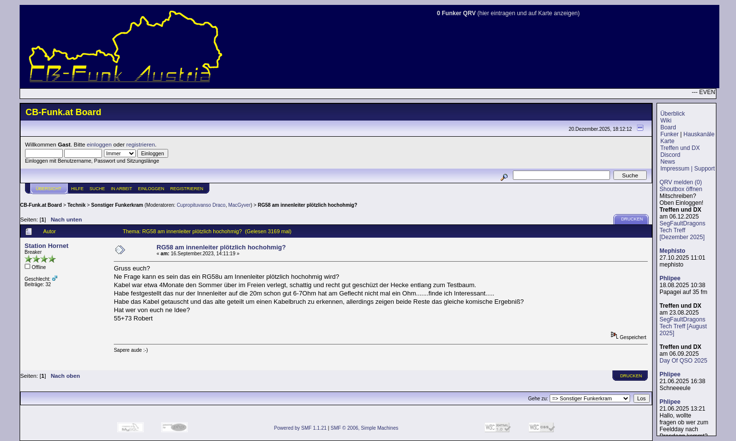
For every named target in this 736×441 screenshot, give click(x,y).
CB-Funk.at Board (41, 205)
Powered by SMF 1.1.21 (300, 428)
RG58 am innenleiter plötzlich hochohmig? (307, 205)
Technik (76, 205)
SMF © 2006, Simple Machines (364, 428)
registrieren (141, 144)
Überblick (672, 113)
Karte (667, 141)
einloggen (99, 144)
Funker (669, 134)
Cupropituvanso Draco (201, 205)
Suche (97, 188)
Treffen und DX (680, 148)
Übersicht (48, 188)
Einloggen (151, 188)
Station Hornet (47, 245)
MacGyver (239, 205)
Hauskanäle (699, 134)
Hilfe (77, 188)
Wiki (666, 120)
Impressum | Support (687, 168)
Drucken (632, 219)
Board (668, 127)
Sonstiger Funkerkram (117, 205)
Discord (670, 154)
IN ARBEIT (121, 188)
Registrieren (186, 188)
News (667, 161)
